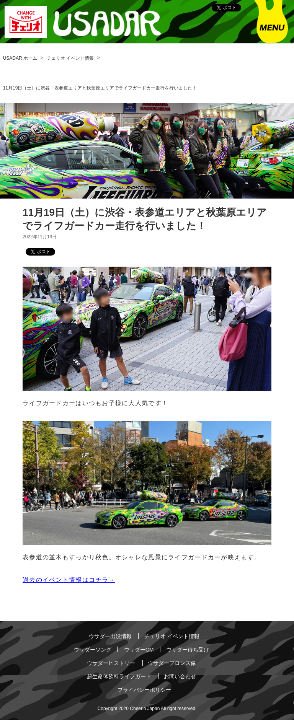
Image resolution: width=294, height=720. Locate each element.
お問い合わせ (180, 676)
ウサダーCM (139, 650)
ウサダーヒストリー (111, 663)
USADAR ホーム (20, 58)
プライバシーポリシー (144, 690)
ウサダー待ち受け (187, 650)
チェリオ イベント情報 (70, 58)
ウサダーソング (92, 650)
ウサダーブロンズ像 (172, 663)
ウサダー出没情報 (110, 636)
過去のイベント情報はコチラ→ (69, 580)
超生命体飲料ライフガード (119, 676)
